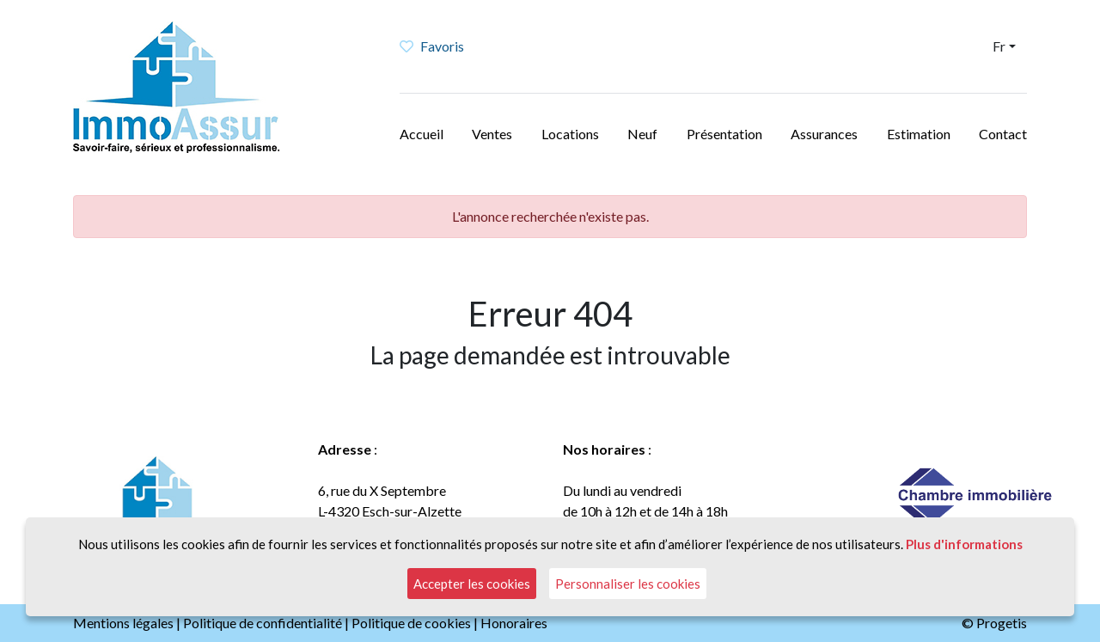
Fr (999, 46)
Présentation (724, 133)
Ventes (492, 133)
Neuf (642, 133)
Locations (570, 133)
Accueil (421, 133)
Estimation (918, 133)
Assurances (824, 133)
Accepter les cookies (471, 583)
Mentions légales (123, 622)
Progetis (1001, 622)
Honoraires (513, 622)
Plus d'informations (964, 544)
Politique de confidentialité (262, 622)
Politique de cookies (411, 622)
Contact (1003, 133)
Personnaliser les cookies (627, 583)
